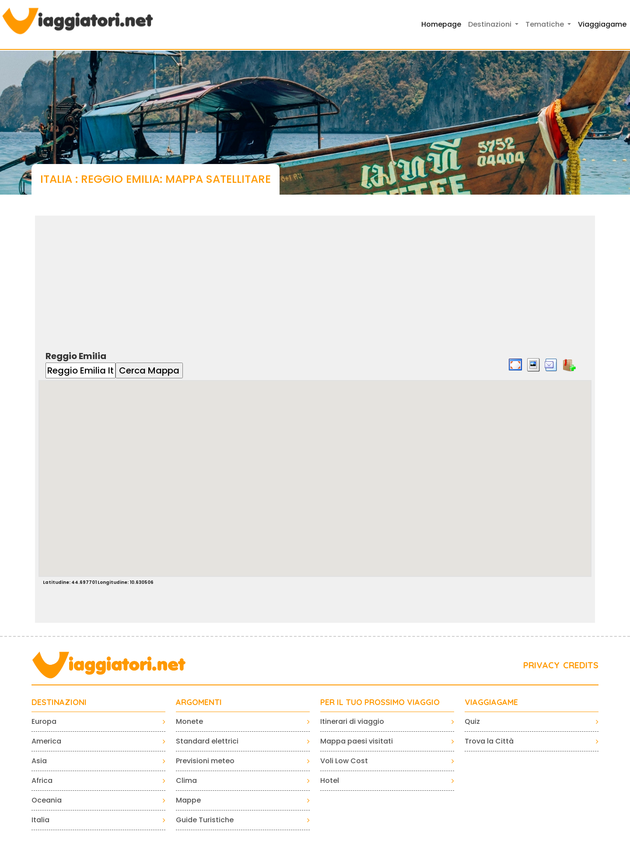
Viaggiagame (602, 24)
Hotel (329, 780)
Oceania (47, 800)
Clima (186, 780)
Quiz (472, 721)
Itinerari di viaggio (352, 721)
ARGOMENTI (199, 702)
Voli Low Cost (344, 761)
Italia (40, 820)
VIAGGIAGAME (491, 702)
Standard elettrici (207, 741)
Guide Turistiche (205, 820)
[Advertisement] (315, 277)
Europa (44, 721)
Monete (189, 721)
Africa (42, 780)
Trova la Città (489, 741)
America (46, 741)
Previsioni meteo (205, 761)
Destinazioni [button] (490, 24)
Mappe (188, 800)
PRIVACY (541, 665)
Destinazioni (59, 702)
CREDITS (580, 665)
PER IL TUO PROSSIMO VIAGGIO (380, 702)
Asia (39, 761)
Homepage (441, 24)
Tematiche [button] (545, 24)
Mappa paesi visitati (356, 741)
